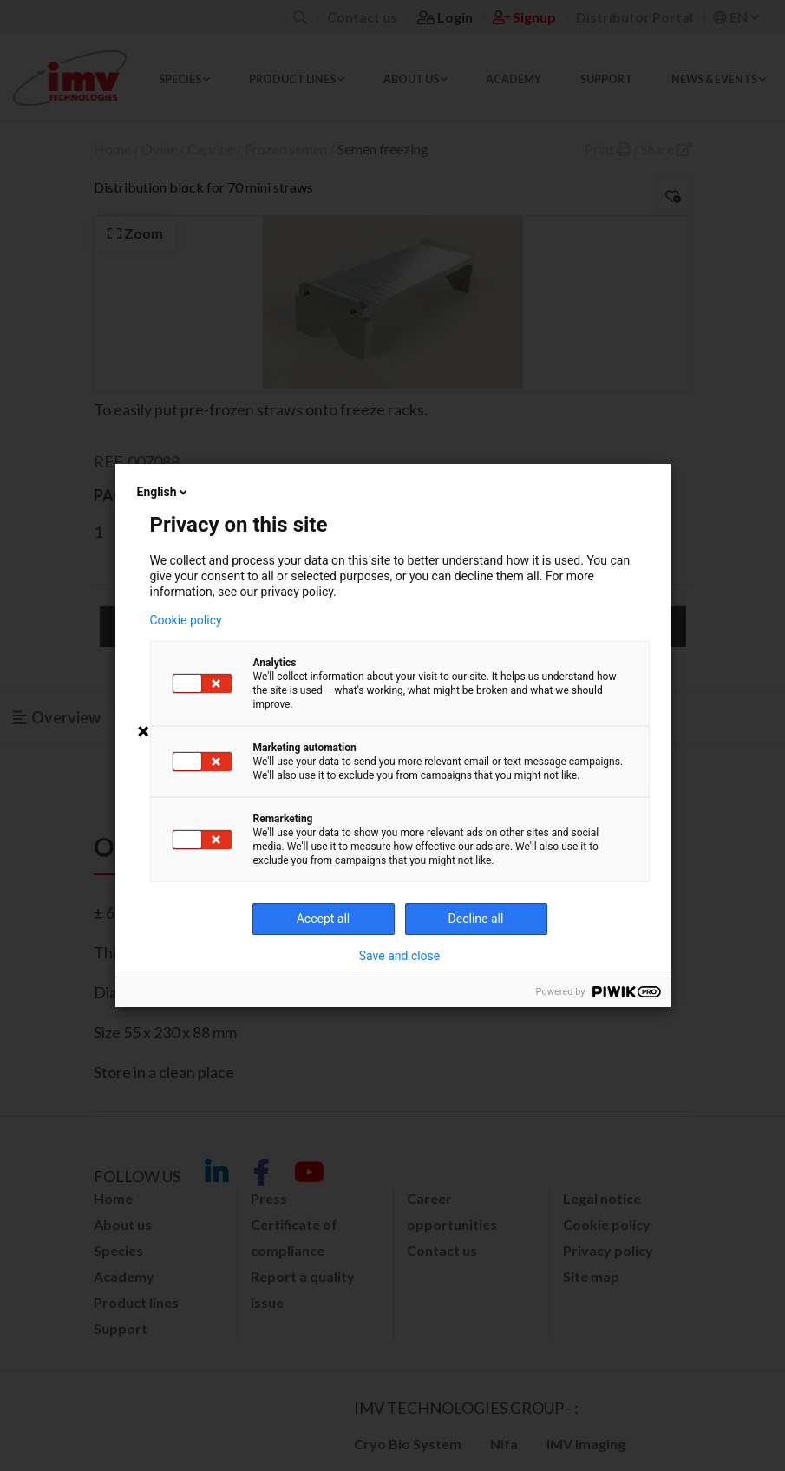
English (164, 492)
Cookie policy (186, 620)
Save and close (400, 956)
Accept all (323, 918)
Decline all (476, 918)
